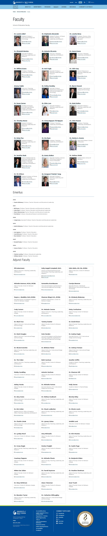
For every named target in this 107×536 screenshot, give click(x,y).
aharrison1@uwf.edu (47, 378)
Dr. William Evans (20, 68)
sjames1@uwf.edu (27, 112)
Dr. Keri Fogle (46, 68)
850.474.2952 (82, 94)
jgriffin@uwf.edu (73, 366)
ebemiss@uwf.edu (28, 59)
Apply (80, 2)
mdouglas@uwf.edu (19, 340)
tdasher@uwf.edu (47, 327)
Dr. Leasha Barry (75, 34)
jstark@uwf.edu (27, 166)
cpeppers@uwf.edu (19, 464)
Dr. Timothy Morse (20, 121)
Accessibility (39, 528)
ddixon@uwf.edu (74, 327)
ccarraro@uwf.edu (19, 315)
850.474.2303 (82, 129)
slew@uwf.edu (54, 111)
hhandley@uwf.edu (56, 95)
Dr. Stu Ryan (46, 138)
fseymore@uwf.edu (47, 476)
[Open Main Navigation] (91, 2)
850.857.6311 (54, 113)
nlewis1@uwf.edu (74, 403)
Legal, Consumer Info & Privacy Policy (42, 513)
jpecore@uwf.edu (83, 127)
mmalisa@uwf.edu (83, 111)
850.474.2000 (16, 522)
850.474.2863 (26, 130)
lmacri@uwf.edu (19, 438)
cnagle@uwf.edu (19, 452)
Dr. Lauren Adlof (20, 34)
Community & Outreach (85, 6)
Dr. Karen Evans (75, 51)
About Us (28, 6)
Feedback (38, 530)
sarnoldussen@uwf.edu (48, 289)
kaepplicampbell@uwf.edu (49, 275)
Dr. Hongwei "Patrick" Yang (51, 174)
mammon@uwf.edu (19, 289)
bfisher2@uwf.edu (47, 353)
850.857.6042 (82, 113)
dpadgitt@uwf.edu (47, 452)
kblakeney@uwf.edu (74, 303)
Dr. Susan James (20, 103)
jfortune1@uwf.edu (74, 353)
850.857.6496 (54, 59)
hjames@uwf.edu (74, 389)
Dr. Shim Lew (46, 103)
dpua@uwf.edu (27, 145)
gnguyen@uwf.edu (56, 127)
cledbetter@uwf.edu (47, 415)
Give (76, 2)
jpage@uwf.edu (73, 452)
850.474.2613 (26, 114)
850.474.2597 (54, 146)
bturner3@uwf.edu (19, 501)
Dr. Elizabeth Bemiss (21, 51)
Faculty (28, 11)
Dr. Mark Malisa (75, 103)
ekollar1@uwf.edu (19, 415)
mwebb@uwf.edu (83, 161)
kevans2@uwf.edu (83, 57)
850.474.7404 (54, 43)
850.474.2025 (26, 167)
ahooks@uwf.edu (19, 390)
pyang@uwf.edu (55, 181)
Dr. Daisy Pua (19, 138)
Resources (73, 6)
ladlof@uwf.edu (27, 41)
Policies (46, 516)
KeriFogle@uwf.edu (56, 76)
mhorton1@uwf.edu (47, 390)
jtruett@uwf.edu (73, 489)
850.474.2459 (45, 277)
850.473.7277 (54, 165)
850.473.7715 (82, 163)
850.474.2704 (82, 43)
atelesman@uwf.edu (47, 489)
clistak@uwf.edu (19, 427)
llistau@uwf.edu (46, 427)
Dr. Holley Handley (48, 86)
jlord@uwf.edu (73, 426)
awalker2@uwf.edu (56, 163)
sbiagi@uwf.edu (46, 303)
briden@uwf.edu (74, 464)
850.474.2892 (26, 76)
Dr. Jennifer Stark (20, 155)
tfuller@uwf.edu (18, 366)
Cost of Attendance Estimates (41, 522)
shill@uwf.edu (73, 378)
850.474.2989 (26, 43)
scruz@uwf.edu (18, 327)
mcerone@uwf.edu (47, 315)
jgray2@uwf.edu (83, 76)
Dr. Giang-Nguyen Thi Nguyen (52, 121)
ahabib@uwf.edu (27, 92)
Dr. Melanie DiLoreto (49, 51)
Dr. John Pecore (75, 121)
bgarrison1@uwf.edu (47, 366)
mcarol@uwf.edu (46, 403)
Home (14, 11)
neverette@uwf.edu (19, 353)
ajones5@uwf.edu (19, 403)
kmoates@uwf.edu (74, 439)
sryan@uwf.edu (55, 144)
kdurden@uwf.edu (47, 341)
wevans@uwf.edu (27, 75)
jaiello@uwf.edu (73, 274)
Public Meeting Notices (42, 526)
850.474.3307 (54, 97)
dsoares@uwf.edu (83, 144)
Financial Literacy (40, 524)
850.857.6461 (54, 129)
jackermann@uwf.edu (20, 274)
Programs (47, 6)
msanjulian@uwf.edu (19, 476)
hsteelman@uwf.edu (74, 476)
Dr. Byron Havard (76, 86)
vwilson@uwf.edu (27, 181)
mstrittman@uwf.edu (20, 487)
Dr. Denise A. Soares (77, 138)
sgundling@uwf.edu (19, 377)
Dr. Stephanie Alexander (50, 34)
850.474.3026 (82, 78)
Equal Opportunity (41, 517)
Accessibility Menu (41, 511)
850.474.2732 (26, 60)
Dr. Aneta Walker (48, 155)
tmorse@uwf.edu (27, 128)
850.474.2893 (54, 78)
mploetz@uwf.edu (47, 464)
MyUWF (71, 2)
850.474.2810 (82, 59)
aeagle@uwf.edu (74, 340)
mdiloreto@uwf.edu (56, 57)
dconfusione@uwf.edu (75, 315)
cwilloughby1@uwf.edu (48, 501)
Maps (14, 520)
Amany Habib (19, 86)
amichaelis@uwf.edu (47, 439)
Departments (37, 6)
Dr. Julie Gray (74, 68)
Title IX (38, 519)
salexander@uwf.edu (56, 41)
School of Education (15, 7)
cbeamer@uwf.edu (74, 291)
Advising (64, 6)
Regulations (39, 516)
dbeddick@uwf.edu (19, 303)
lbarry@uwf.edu (83, 41)
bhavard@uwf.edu (83, 92)
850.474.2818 (26, 94)
